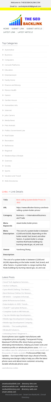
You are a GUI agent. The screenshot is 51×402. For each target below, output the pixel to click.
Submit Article (34, 28)
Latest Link (9, 32)
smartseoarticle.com (10, 386)
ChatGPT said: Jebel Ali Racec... (15, 308)
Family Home (10, 80)
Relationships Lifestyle (14, 155)
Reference (9, 145)
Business (8, 55)
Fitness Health (10, 90)
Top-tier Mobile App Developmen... (17, 315)
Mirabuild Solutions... (11, 330)
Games (8, 95)
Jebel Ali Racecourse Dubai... (14, 300)
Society (8, 166)
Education (9, 70)
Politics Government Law (15, 130)
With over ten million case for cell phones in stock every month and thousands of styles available (25, 350)
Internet (8, 110)
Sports (7, 171)
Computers (9, 60)
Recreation (9, 140)
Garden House (11, 100)
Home (6, 28)
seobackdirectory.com (11, 389)
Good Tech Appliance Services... (16, 282)
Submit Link (18, 28)
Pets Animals (10, 125)
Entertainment (10, 75)
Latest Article (25, 32)
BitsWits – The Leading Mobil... (15, 326)
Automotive (9, 50)
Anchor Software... (10, 285)
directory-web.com (29, 389)
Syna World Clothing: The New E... (16, 289)
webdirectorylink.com (29, 386)
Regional (8, 150)
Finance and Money (13, 85)
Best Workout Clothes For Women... (17, 293)
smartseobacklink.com (11, 383)
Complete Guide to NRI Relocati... (16, 311)
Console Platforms (12, 65)
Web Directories (11, 181)
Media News (10, 120)
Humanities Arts (11, 105)
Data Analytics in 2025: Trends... (15, 304)
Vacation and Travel (13, 176)
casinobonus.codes (10, 368)
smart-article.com (9, 392)
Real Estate (9, 135)
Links (5, 191)
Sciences (8, 160)
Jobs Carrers (10, 115)
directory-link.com (29, 383)
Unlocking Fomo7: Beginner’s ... (15, 333)
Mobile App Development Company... (17, 319)
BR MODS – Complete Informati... (16, 297)
